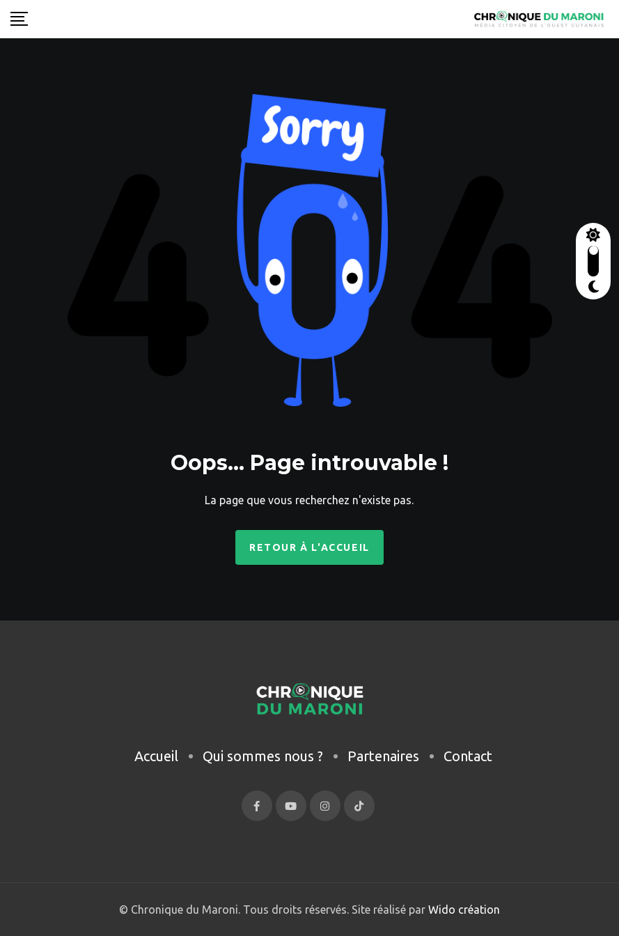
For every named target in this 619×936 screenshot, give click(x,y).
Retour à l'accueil (309, 547)
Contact (468, 756)
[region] (181, 818)
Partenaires (383, 756)
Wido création (462, 909)
